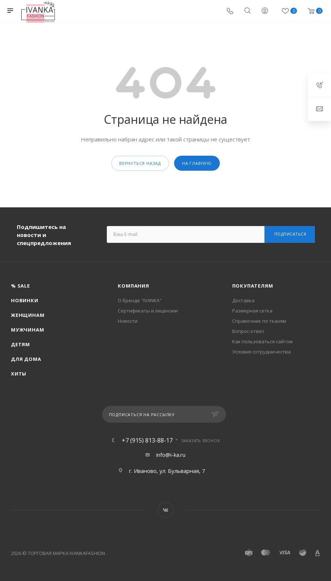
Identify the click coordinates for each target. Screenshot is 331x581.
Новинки (24, 300)
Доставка (243, 300)
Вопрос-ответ (248, 331)
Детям (20, 344)
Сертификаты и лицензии (148, 310)
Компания (133, 285)
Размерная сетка (252, 310)
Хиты (18, 373)
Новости (128, 321)
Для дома (26, 359)
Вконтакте (165, 510)
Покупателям (252, 285)
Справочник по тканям (259, 321)
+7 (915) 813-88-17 (147, 440)
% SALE (20, 285)
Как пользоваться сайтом (262, 341)
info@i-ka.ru (170, 454)
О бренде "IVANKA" (140, 300)
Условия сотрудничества (261, 351)
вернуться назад (140, 163)
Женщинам (27, 315)
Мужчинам (27, 329)
